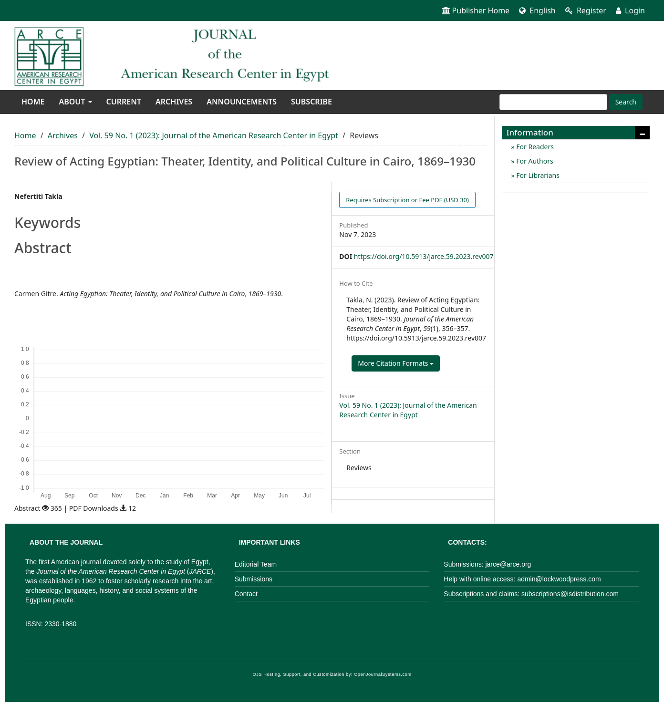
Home (32, 101)
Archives (174, 101)
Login (630, 10)
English (537, 10)
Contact (246, 594)
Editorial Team (256, 564)
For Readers (534, 146)
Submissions (253, 579)
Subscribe (311, 101)
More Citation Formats (396, 363)
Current (123, 101)
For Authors (534, 160)
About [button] (75, 101)
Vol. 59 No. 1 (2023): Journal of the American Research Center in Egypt (213, 135)
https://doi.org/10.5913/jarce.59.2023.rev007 (424, 256)
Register (585, 10)
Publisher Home (476, 10)
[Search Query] (553, 102)
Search (625, 101)
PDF (407, 200)
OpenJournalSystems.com (383, 674)
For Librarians (537, 175)
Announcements (242, 101)
